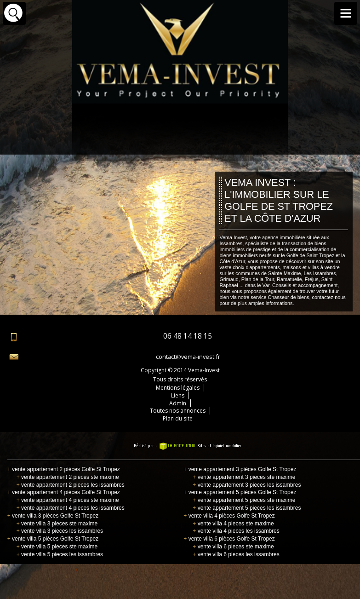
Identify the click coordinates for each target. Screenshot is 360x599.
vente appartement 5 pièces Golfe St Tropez (239, 492)
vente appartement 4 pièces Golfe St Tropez (63, 492)
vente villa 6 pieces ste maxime (233, 546)
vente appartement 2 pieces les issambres (71, 485)
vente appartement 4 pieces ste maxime (68, 500)
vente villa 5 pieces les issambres (60, 554)
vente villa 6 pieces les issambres (236, 554)
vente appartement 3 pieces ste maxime (244, 477)
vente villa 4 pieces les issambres (236, 531)
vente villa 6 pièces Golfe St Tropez (228, 539)
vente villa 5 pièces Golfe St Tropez (52, 539)
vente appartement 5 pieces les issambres (247, 508)
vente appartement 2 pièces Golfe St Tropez (63, 469)
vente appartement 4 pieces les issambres (71, 508)
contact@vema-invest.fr (188, 356)
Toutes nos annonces (178, 411)
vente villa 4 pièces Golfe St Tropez (228, 516)
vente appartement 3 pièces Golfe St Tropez (239, 469)
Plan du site (178, 418)
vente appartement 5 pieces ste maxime (244, 500)
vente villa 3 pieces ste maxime (57, 523)
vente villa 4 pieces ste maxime (233, 523)
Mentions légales (178, 388)
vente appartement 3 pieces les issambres (247, 485)
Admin (177, 403)
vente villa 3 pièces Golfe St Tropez (52, 516)
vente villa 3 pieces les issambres (60, 531)
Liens (177, 395)
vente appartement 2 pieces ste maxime (68, 477)
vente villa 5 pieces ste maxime (57, 546)
